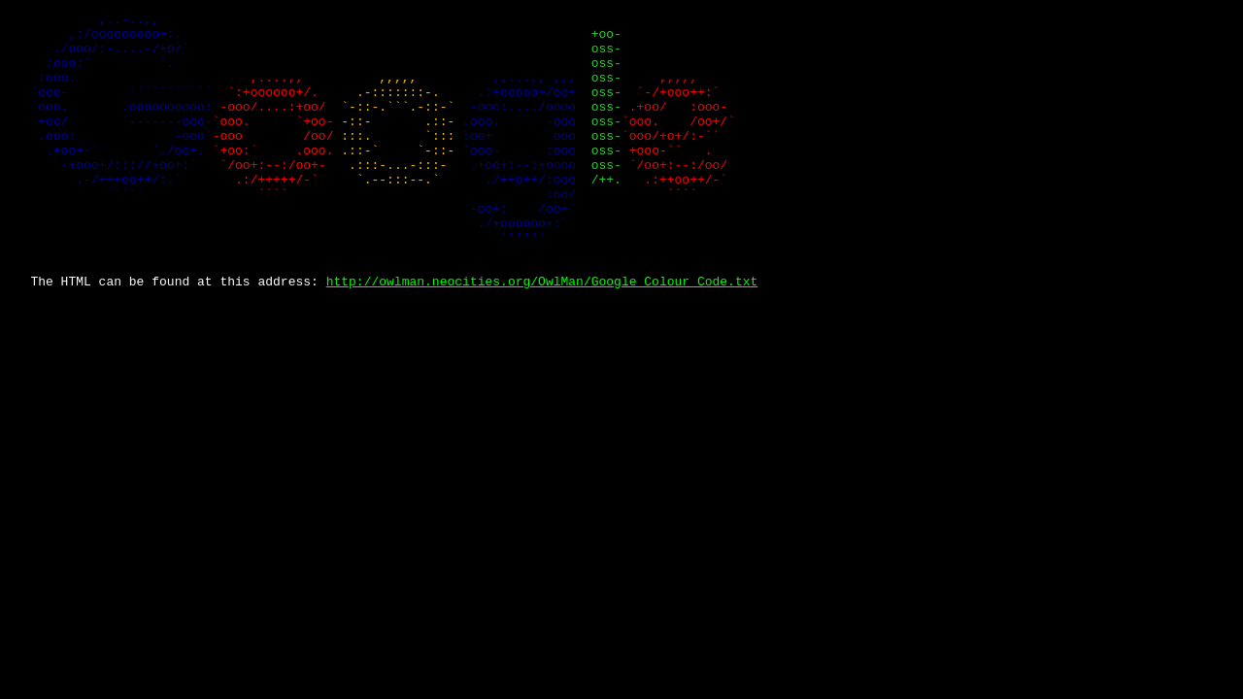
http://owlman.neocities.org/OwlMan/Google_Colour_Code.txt (542, 336)
